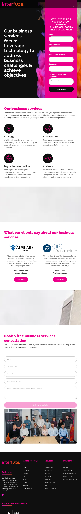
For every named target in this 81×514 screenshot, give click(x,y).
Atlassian (47, 479)
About (25, 479)
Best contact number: (57, 55)
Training (47, 485)
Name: (51, 34)
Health (65, 467)
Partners (26, 485)
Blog (24, 476)
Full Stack (47, 476)
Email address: (54, 44)
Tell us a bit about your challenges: (57, 75)
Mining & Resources (69, 473)
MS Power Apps (49, 482)
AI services (47, 470)
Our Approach (49, 467)
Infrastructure (67, 476)
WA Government (68, 470)
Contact (25, 482)
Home (25, 467)
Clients (25, 473)
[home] (13, 4)
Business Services (50, 488)
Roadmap (47, 473)
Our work (26, 470)
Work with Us (27, 488)
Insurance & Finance (70, 479)
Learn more (21, 279)
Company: (53, 64)
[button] (76, 4)
